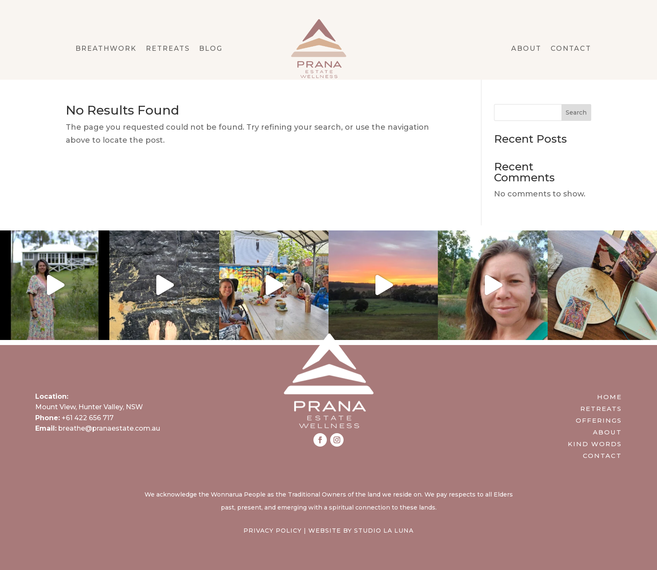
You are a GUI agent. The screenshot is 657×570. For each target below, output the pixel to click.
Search (576, 112)
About (526, 49)
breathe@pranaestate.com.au (109, 428)
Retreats (168, 49)
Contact (571, 49)
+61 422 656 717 (88, 418)
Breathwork (106, 49)
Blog (210, 49)
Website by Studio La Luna (361, 530)
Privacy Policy (272, 530)
